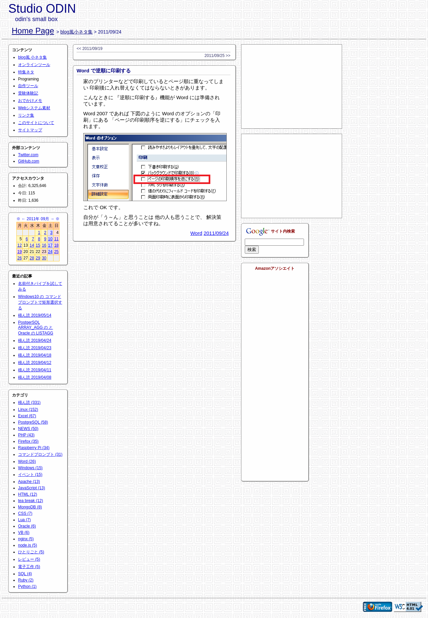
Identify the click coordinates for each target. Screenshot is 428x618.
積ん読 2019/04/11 (34, 370)
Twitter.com (28, 154)
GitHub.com (28, 161)
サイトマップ (30, 130)
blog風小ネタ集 (77, 32)
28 (31, 258)
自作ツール (28, 85)
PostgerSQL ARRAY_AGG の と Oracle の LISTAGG (35, 327)
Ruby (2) (25, 580)
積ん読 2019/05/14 (34, 315)
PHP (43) (26, 435)
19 (19, 251)
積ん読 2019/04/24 (34, 340)
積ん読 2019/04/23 (34, 348)
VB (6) (23, 532)
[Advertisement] (291, 86)
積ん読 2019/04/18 (34, 355)
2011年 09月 (38, 219)
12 (19, 245)
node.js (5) (27, 545)
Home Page (33, 30)
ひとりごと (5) (31, 552)
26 (19, 258)
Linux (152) (28, 409)
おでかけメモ (30, 100)
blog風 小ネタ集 (32, 57)
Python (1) (27, 586)
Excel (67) (27, 416)
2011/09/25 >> (217, 55)
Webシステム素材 (34, 108)
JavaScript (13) (31, 488)
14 (31, 245)
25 (56, 251)
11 (56, 239)
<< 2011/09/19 (89, 48)
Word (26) (27, 461)
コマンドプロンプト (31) (40, 454)
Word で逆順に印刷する (104, 70)
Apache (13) (29, 481)
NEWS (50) (28, 428)
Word (196, 233)
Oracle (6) (27, 526)
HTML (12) (27, 494)
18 (56, 245)
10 (50, 239)
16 (44, 245)
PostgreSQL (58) (33, 422)
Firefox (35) (28, 441)
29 (38, 258)
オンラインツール (34, 64)
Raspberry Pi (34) (33, 447)
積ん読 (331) (29, 402)
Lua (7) (24, 519)
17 (50, 245)
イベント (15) (30, 474)
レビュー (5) (29, 559)
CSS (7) (25, 513)
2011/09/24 (216, 233)
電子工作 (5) (29, 566)
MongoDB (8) (30, 507)
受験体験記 (28, 93)
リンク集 (26, 115)
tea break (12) (30, 500)
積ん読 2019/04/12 (34, 362)
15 (38, 245)
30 (44, 258)
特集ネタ (26, 72)
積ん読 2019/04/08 (34, 377)
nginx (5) (26, 539)
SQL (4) (25, 573)
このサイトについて (36, 122)
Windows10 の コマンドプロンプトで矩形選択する (40, 302)
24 (50, 251)
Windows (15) (30, 468)
